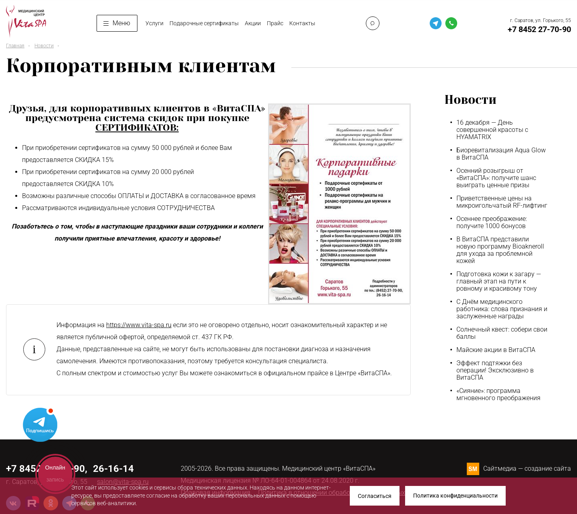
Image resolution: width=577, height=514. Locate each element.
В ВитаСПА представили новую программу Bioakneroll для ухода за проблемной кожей (500, 250)
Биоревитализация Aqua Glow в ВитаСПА (501, 154)
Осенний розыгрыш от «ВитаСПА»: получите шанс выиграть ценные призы (496, 178)
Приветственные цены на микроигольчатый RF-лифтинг (501, 202)
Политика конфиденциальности (455, 496)
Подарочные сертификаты (204, 23)
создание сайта (548, 468)
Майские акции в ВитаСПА (495, 350)
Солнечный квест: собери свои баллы (501, 333)
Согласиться (374, 496)
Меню (116, 23)
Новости (44, 46)
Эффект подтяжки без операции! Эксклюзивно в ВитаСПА (495, 370)
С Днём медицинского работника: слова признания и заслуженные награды (501, 309)
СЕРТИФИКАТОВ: (137, 127)
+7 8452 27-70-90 (539, 29)
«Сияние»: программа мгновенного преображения (498, 394)
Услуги (154, 23)
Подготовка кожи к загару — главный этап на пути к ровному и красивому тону (498, 281)
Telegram (40, 424)
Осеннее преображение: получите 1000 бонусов (491, 222)
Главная (15, 46)
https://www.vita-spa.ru (138, 325)
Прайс (275, 23)
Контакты (302, 23)
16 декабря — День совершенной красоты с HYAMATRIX (492, 130)
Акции (253, 23)
